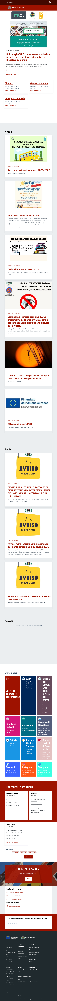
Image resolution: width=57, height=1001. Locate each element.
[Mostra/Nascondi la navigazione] (2, 7)
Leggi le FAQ (32, 959)
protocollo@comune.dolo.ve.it (25, 977)
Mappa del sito (9, 992)
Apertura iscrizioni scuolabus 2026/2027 (29, 170)
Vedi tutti (28, 857)
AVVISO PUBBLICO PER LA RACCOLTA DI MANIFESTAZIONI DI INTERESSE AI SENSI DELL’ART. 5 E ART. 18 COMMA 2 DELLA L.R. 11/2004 (29, 491)
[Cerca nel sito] (51, 7)
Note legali (32, 962)
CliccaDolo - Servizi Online (10, 953)
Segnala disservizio (34, 950)
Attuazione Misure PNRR (22, 957)
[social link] (30, 969)
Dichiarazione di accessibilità (33, 956)
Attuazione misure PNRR (20, 424)
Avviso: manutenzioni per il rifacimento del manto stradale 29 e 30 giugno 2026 (28, 545)
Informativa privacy (34, 952)
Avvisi (9, 484)
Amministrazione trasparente (22, 950)
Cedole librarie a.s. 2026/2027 (23, 269)
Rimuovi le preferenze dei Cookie (13, 996)
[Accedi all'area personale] (50, 2)
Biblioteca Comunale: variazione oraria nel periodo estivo (29, 598)
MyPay (7, 957)
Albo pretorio (21, 954)
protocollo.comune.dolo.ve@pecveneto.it (28, 982)
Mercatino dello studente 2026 (24, 215)
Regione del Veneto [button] (9, 2)
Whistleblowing (9, 959)
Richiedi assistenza (34, 947)
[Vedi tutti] (12, 75)
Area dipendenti (10, 962)
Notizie (10, 166)
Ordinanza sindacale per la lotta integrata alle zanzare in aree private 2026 (29, 377)
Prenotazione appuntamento (9, 948)
